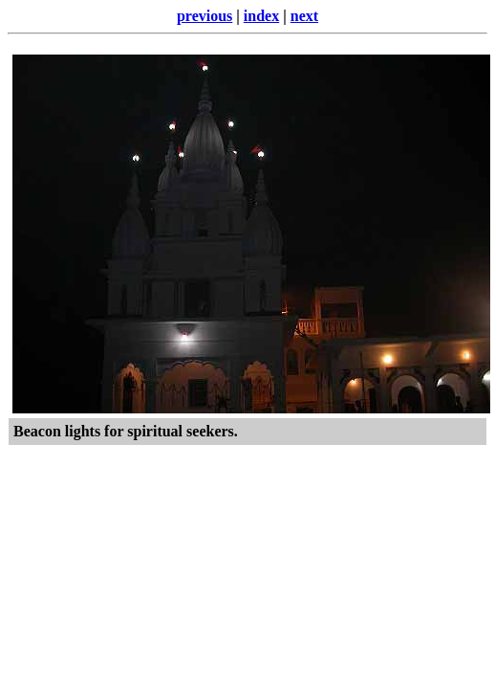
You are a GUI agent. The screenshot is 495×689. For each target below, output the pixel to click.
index (261, 16)
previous (204, 16)
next (304, 16)
